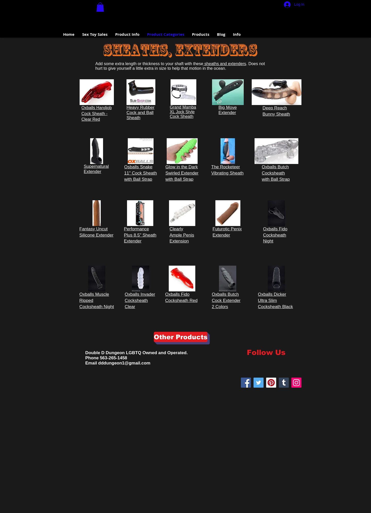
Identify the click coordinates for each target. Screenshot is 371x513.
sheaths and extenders (224, 64)
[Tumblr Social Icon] (284, 383)
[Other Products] (180, 337)
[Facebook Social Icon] (246, 383)
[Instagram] (296, 383)
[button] (100, 7)
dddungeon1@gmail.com (124, 363)
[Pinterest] (271, 383)
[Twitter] (259, 383)
